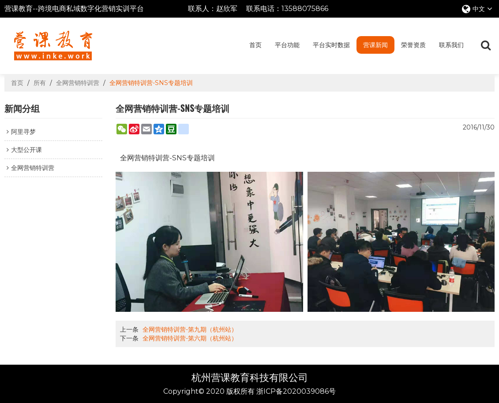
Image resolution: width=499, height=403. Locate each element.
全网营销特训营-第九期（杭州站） (190, 329)
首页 (255, 45)
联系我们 (451, 45)
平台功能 (287, 45)
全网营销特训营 (77, 83)
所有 (40, 83)
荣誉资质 (413, 45)
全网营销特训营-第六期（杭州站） (190, 338)
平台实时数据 (331, 45)
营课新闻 (375, 45)
